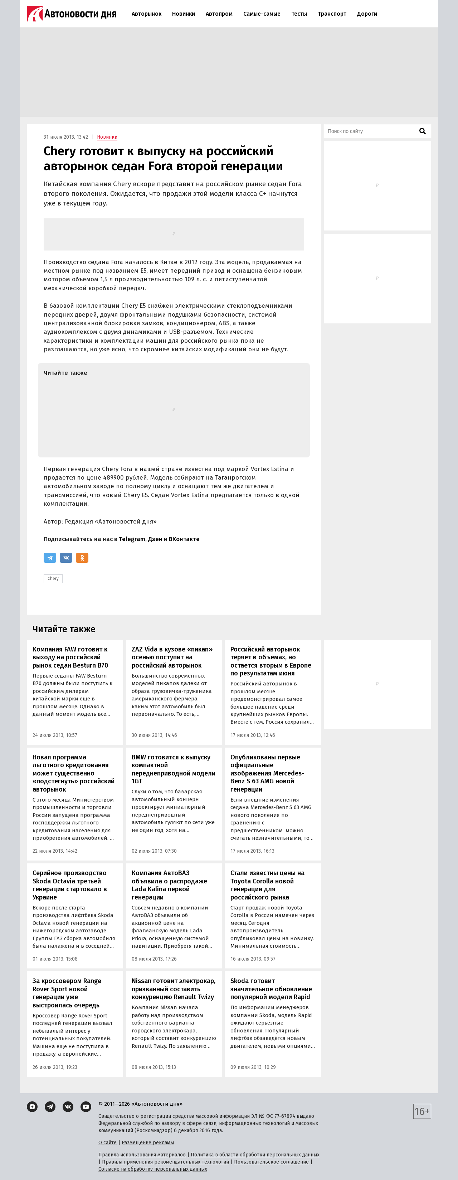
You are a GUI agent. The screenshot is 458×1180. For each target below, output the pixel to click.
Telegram (132, 539)
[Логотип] (71, 13)
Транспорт (332, 13)
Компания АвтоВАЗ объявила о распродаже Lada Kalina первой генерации (169, 885)
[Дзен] (32, 1106)
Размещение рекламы (148, 1143)
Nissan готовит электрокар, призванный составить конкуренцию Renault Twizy (173, 989)
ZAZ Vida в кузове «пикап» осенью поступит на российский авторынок (172, 657)
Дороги (367, 13)
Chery (53, 578)
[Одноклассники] (82, 558)
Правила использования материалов (142, 1155)
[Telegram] (50, 558)
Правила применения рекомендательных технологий (165, 1162)
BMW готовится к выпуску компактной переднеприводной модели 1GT (173, 769)
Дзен (155, 539)
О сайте (107, 1143)
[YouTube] (86, 1106)
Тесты (299, 13)
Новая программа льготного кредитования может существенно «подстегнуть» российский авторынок (73, 773)
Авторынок (146, 13)
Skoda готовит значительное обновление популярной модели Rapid (271, 989)
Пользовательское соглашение (271, 1162)
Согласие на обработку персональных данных (152, 1169)
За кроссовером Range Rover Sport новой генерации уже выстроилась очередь (67, 993)
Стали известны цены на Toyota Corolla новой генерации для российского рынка (267, 885)
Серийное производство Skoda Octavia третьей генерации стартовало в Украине (70, 885)
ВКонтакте (184, 539)
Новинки (183, 13)
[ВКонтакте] (66, 558)
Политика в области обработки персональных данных (255, 1155)
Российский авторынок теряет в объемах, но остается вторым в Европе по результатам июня (270, 661)
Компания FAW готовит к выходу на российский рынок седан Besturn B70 (70, 657)
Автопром (219, 13)
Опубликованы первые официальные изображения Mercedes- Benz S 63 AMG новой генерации (267, 773)
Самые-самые (262, 13)
